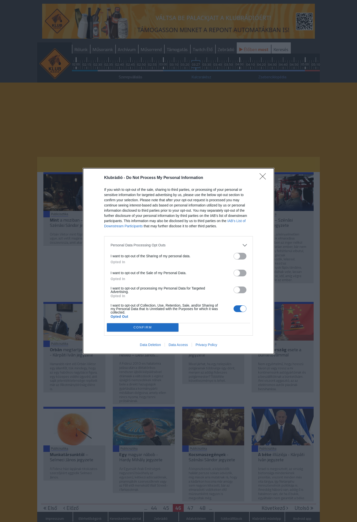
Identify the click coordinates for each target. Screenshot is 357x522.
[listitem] (178, 244)
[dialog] (178, 261)
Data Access (178, 345)
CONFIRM (143, 327)
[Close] (264, 177)
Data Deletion (150, 345)
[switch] (240, 255)
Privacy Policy (206, 345)
